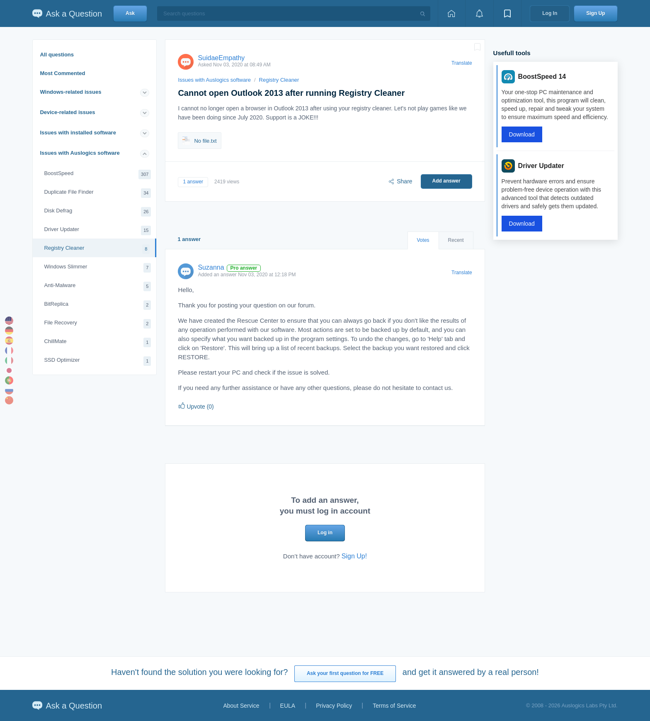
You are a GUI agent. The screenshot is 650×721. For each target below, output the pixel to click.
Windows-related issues (70, 92)
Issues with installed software (78, 132)
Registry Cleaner (97, 249)
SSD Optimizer (97, 361)
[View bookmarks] (507, 13)
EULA (288, 705)
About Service (241, 705)
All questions (57, 54)
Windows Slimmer (97, 268)
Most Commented (62, 73)
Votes (423, 240)
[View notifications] (479, 13)
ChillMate (97, 342)
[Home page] (451, 13)
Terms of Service (394, 705)
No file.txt (199, 140)
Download (522, 134)
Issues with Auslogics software (79, 153)
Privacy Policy (334, 705)
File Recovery (97, 324)
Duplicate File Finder (97, 193)
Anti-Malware (97, 286)
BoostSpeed (97, 174)
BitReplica (97, 305)
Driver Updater (97, 230)
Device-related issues (67, 112)
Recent (456, 240)
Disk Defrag (97, 212)
